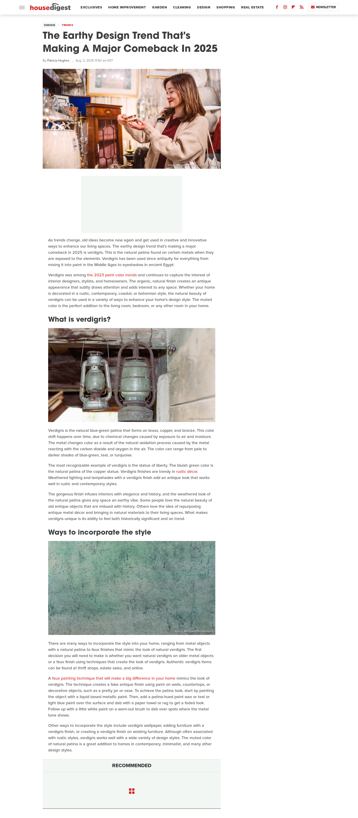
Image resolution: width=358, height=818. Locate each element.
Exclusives (91, 7)
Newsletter (323, 7)
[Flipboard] (293, 8)
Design (203, 7)
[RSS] (301, 8)
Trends (67, 25)
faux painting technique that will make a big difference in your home (113, 678)
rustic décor (186, 471)
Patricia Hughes (58, 60)
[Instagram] (285, 8)
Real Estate (252, 7)
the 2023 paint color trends (112, 275)
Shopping (225, 7)
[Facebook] (277, 8)
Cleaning (182, 7)
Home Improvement (127, 7)
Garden (159, 7)
